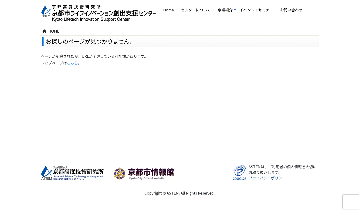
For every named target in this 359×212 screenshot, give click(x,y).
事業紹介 (225, 10)
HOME (53, 31)
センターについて (196, 10)
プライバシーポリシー (267, 178)
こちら (72, 63)
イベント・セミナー (256, 10)
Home (168, 10)
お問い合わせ (291, 10)
